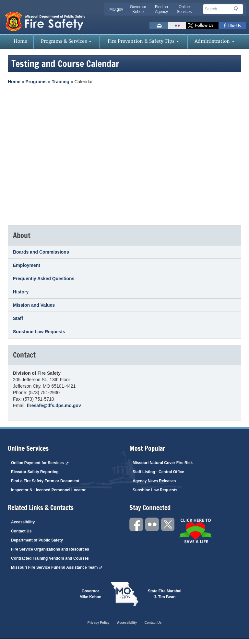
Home (20, 41)
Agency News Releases (154, 481)
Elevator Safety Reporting (35, 472)
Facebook (136, 524)
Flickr (177, 25)
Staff (18, 318)
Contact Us (21, 531)
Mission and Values (34, 305)
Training (60, 81)
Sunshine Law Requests (39, 331)
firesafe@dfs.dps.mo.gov (54, 405)
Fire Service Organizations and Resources (50, 549)
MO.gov (116, 9)
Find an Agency (161, 9)
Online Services (184, 9)
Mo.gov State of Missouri (124, 594)
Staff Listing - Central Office (158, 472)
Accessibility (23, 522)
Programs (35, 81)
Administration (214, 41)
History (21, 291)
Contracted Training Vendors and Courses (50, 558)
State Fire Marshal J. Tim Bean (164, 594)
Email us (158, 25)
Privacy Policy (99, 622)
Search (238, 10)
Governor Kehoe (138, 9)
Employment (26, 265)
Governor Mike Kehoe (90, 594)
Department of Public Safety (37, 540)
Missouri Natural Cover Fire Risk (163, 463)
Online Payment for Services (40, 463)
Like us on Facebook (232, 25)
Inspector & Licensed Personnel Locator (48, 490)
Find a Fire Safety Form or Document (45, 481)
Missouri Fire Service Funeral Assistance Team (56, 567)
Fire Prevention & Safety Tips (143, 41)
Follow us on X (202, 25)
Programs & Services (66, 41)
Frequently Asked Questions (43, 278)
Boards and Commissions (41, 252)
